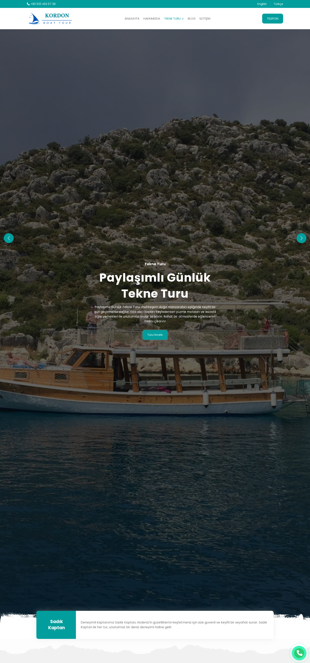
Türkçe (278, 4)
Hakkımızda (151, 18)
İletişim (204, 18)
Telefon (272, 18)
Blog (192, 18)
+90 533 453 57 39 (41, 4)
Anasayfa (132, 18)
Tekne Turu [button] (174, 18)
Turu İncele (155, 335)
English (262, 4)
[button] (301, 238)
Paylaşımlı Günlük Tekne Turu (155, 286)
